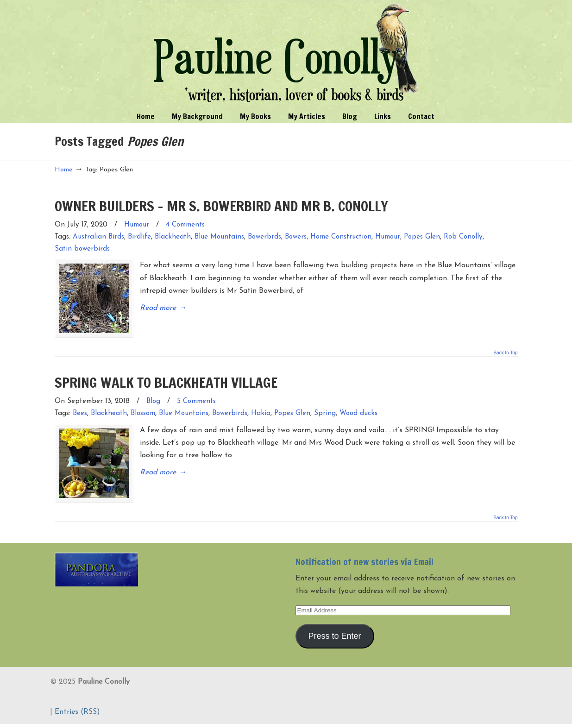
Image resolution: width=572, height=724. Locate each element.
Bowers (296, 236)
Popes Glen (422, 236)
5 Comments (196, 401)
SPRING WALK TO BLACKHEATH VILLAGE (166, 382)
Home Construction (340, 236)
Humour (136, 224)
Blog (153, 401)
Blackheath (173, 236)
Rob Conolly (463, 236)
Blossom (143, 413)
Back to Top (505, 353)
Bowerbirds (229, 413)
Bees (80, 413)
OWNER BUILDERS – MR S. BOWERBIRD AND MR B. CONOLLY (221, 206)
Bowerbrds (264, 236)
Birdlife (139, 236)
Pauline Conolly (286, 54)
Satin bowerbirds (82, 249)
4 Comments (185, 224)
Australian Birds (98, 236)
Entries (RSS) (77, 712)
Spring (325, 413)
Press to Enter (334, 636)
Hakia (260, 413)
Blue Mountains (219, 236)
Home (64, 169)
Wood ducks (358, 413)
